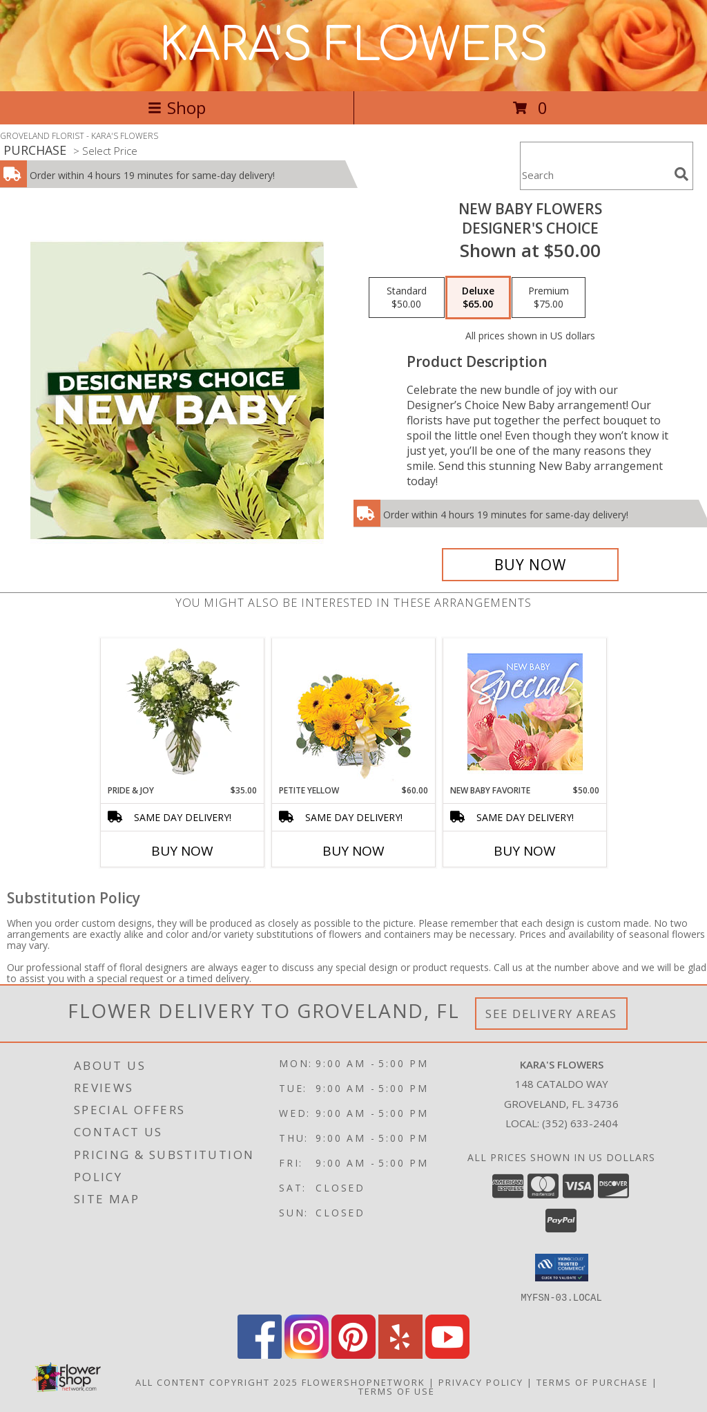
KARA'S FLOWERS (353, 45)
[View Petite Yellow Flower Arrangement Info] (353, 711)
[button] (561, 1267)
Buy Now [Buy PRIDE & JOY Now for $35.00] (182, 851)
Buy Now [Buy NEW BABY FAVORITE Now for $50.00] (525, 851)
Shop (177, 107)
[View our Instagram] (306, 1354)
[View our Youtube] (447, 1354)
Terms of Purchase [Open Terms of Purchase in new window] (592, 1381)
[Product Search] (594, 174)
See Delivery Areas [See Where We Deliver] (551, 1014)
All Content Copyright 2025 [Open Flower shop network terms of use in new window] (216, 1381)
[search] (681, 174)
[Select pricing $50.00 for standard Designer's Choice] (406, 298)
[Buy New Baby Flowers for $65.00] (530, 564)
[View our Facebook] (260, 1354)
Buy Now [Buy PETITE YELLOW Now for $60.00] (353, 851)
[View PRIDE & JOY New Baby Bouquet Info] (182, 711)
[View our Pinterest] (353, 1354)
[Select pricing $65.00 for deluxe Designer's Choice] (478, 298)
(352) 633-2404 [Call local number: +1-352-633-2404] (580, 1123)
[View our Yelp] (400, 1354)
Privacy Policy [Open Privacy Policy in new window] (480, 1381)
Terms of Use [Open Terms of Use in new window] (396, 1390)
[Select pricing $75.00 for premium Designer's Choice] (548, 298)
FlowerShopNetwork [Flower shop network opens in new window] (363, 1381)
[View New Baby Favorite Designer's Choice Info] (525, 711)
